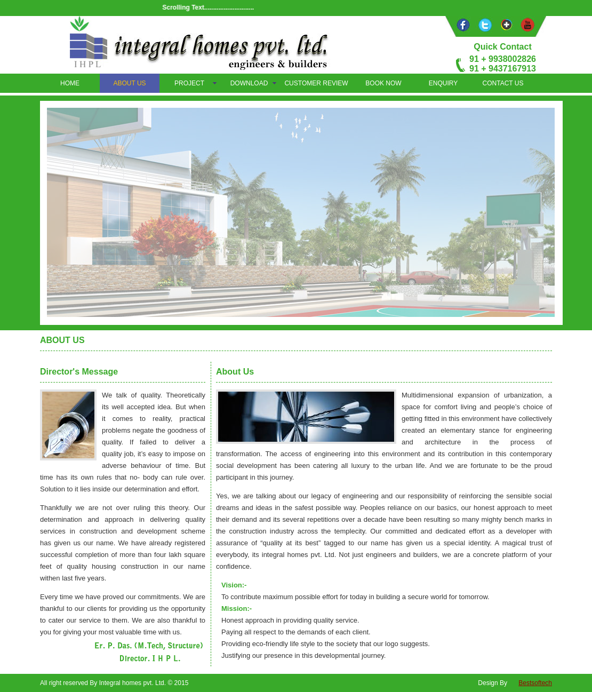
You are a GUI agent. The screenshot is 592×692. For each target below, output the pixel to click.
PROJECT (189, 83)
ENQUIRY (443, 83)
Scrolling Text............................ (211, 7)
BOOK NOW (383, 83)
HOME (69, 83)
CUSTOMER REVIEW (316, 83)
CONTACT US (503, 83)
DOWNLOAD (249, 83)
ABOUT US (129, 83)
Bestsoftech (535, 683)
